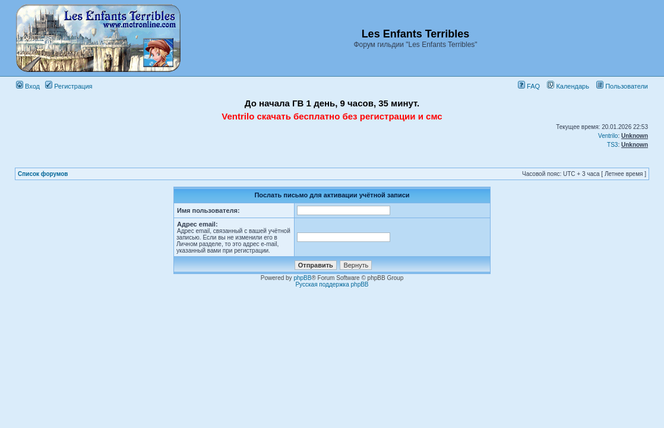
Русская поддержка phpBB (331, 284)
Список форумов (43, 174)
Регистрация (68, 86)
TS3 (612, 144)
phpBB (302, 278)
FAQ (529, 86)
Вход (28, 86)
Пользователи (622, 86)
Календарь (568, 86)
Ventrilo (608, 136)
